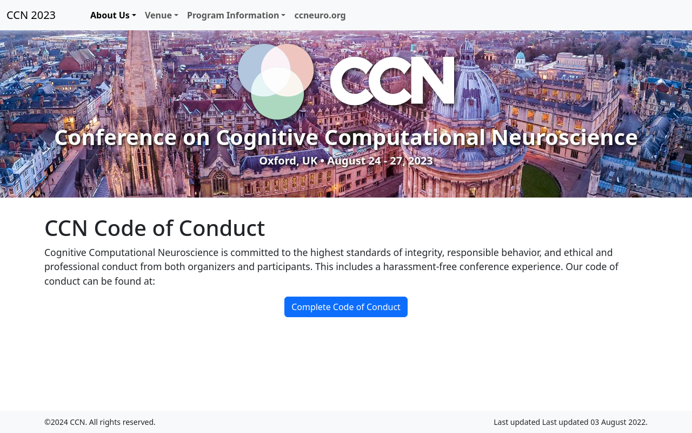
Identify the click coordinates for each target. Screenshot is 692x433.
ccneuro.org (319, 15)
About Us (110, 15)
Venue (158, 15)
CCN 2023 (31, 15)
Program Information (233, 15)
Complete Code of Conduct (346, 307)
